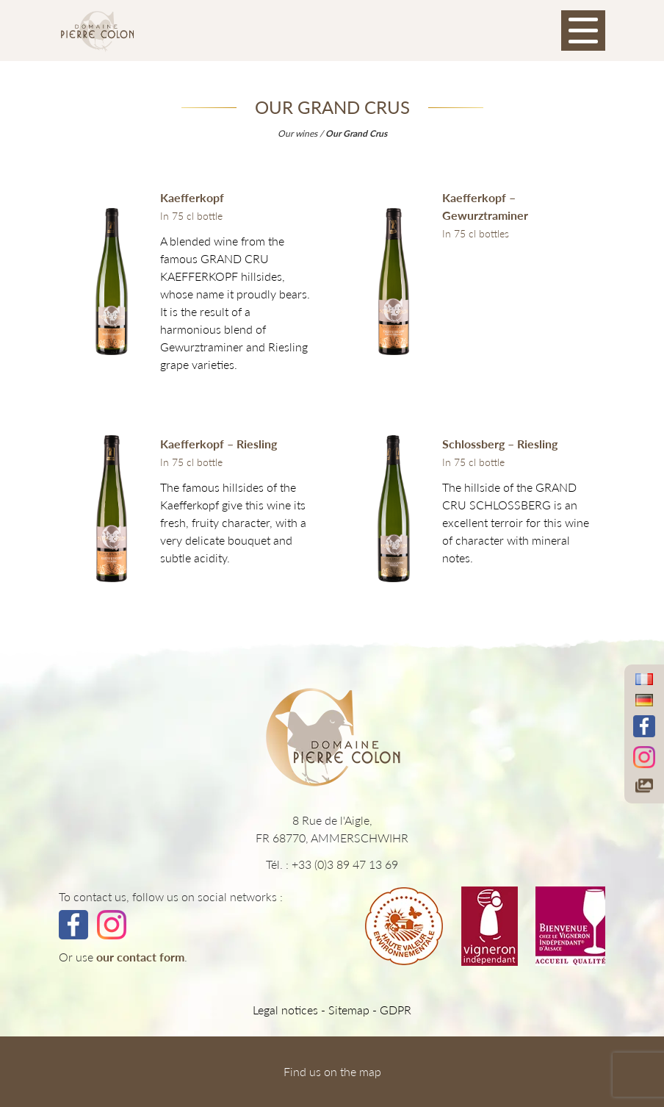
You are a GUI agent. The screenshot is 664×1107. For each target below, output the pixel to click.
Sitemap (348, 1010)
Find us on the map (332, 1071)
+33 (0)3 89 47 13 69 (345, 864)
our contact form (140, 957)
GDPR (395, 1010)
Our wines (297, 133)
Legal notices (285, 1010)
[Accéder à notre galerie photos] (644, 786)
